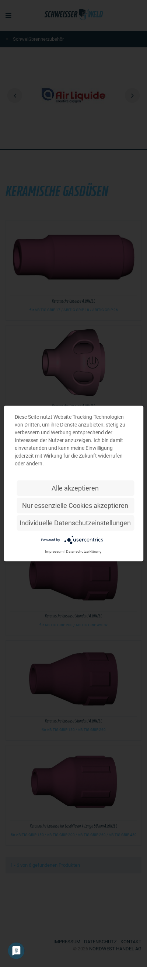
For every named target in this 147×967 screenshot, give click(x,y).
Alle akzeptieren (75, 488)
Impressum (54, 551)
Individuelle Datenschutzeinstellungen (75, 523)
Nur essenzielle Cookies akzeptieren (75, 505)
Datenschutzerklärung (84, 551)
